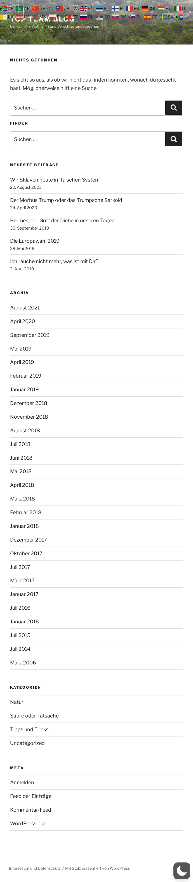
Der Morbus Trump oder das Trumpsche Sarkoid (66, 200)
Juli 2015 (20, 635)
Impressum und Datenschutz (35, 868)
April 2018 (22, 485)
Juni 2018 (21, 458)
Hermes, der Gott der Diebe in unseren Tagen (62, 220)
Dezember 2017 (28, 540)
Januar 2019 (24, 389)
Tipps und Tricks (29, 729)
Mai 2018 (21, 471)
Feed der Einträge (30, 796)
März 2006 (23, 663)
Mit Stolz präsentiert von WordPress (97, 868)
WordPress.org (28, 823)
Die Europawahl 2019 (35, 241)
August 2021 (25, 308)
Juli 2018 (20, 444)
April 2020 (22, 321)
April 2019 (22, 362)
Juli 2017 (20, 567)
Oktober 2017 (26, 553)
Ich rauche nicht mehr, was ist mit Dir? (54, 261)
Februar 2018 (25, 512)
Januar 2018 (24, 526)
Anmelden (22, 782)
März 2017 (22, 580)
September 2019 (30, 335)
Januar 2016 (24, 621)
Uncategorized (27, 743)
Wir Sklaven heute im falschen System (55, 180)
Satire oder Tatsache (34, 716)
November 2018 (29, 417)
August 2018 (25, 430)
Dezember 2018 (28, 403)
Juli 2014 (20, 649)
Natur (16, 702)
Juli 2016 (20, 608)
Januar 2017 (24, 594)
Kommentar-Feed (30, 810)
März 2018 (22, 499)
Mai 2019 (21, 349)
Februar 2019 (25, 376)
